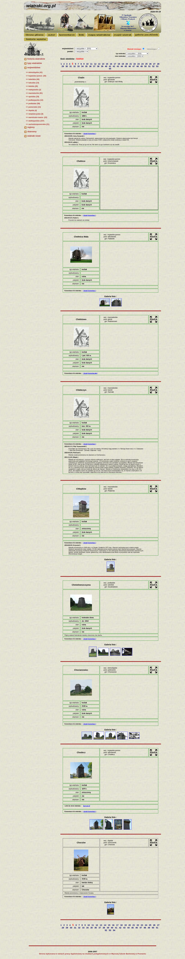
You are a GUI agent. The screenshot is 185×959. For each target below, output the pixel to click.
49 (141, 66)
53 (157, 66)
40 (106, 66)
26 (150, 64)
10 (87, 64)
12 (95, 64)
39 (102, 66)
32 (74, 66)
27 (154, 64)
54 (110, 69)
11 (91, 64)
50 (145, 66)
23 (138, 64)
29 (63, 66)
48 (137, 66)
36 (90, 66)
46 (130, 66)
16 (111, 64)
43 (118, 66)
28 (158, 64)
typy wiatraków (34, 63)
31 (71, 66)
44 (122, 66)
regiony (31, 127)
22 (135, 64)
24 (142, 64)
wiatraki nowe (34, 136)
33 (78, 66)
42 (114, 66)
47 (134, 66)
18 (119, 64)
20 (127, 64)
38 (98, 66)
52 (153, 66)
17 (115, 64)
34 (82, 66)
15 (107, 64)
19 (123, 64)
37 (94, 66)
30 (67, 66)
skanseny (32, 131)
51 (149, 66)
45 (126, 66)
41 (110, 66)
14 (103, 64)
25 (146, 64)
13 (99, 64)
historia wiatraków (36, 59)
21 (131, 64)
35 (86, 66)
